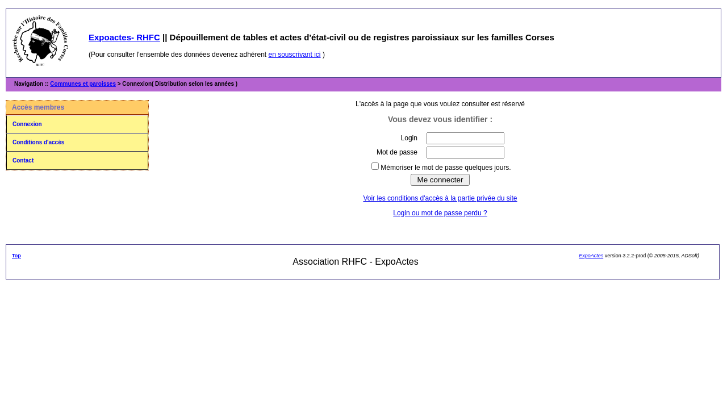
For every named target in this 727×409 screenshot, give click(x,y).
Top (16, 255)
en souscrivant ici (295, 55)
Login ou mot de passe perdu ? (440, 213)
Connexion (27, 124)
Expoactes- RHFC (124, 37)
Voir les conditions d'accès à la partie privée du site (440, 198)
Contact (23, 160)
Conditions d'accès (38, 142)
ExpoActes (591, 255)
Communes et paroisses (83, 84)
